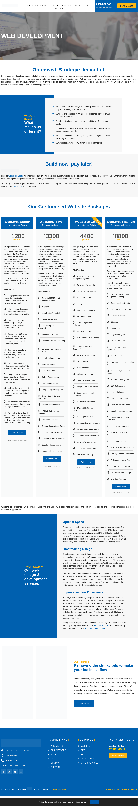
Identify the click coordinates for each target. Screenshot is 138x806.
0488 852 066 (103, 4)
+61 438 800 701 (101, 636)
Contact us (17, 196)
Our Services (75, 6)
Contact (58, 8)
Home (28, 6)
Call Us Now (17, 443)
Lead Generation (57, 6)
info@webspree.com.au (95, 639)
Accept (94, 802)
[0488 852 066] (93, 4)
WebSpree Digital (15, 186)
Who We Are (39, 6)
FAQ (87, 6)
